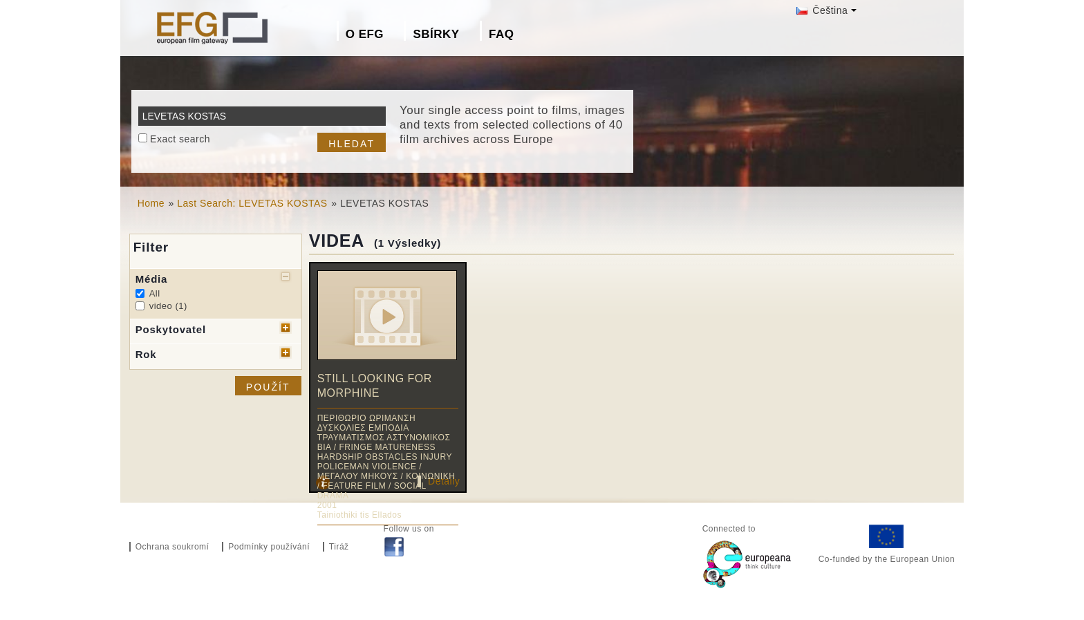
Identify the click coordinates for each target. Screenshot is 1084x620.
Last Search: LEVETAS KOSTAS (252, 203)
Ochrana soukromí (172, 547)
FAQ (501, 34)
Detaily (444, 481)
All (154, 293)
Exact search (180, 138)
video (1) (168, 306)
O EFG (365, 34)
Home (151, 203)
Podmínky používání (269, 547)
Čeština (822, 10)
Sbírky (436, 34)
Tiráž (339, 547)
